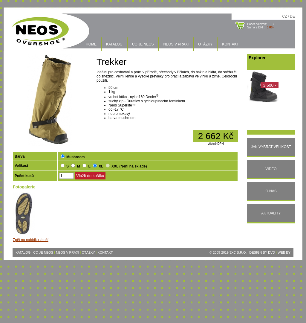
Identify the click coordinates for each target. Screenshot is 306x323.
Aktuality (271, 213)
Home (91, 44)
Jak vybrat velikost (271, 147)
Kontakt (230, 44)
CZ (284, 16)
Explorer (257, 57)
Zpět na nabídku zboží (30, 240)
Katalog (114, 44)
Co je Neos (143, 44)
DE (292, 16)
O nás (270, 191)
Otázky (205, 44)
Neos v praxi (176, 44)
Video (270, 169)
